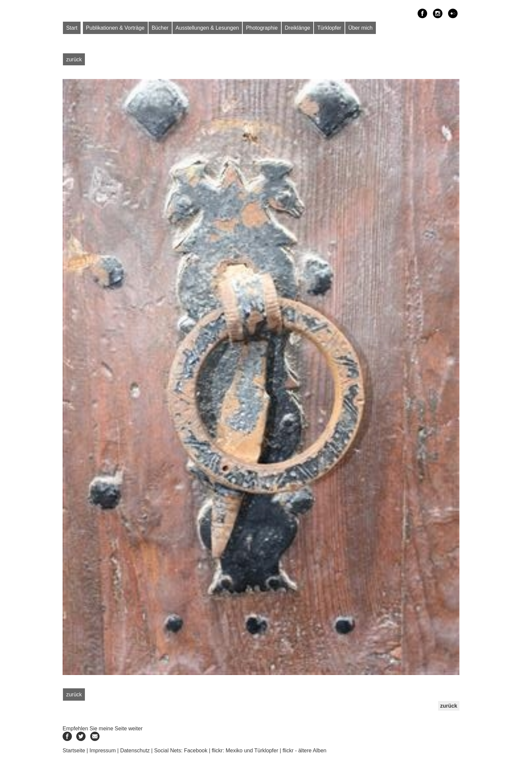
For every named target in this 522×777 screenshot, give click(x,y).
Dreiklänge (297, 28)
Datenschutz (135, 750)
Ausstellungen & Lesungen (207, 28)
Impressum (103, 750)
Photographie (262, 28)
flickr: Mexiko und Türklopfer (245, 750)
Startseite (74, 750)
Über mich (360, 28)
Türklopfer (329, 28)
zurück (74, 59)
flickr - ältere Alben (305, 750)
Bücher (159, 28)
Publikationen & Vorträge (115, 28)
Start (72, 28)
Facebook (195, 750)
